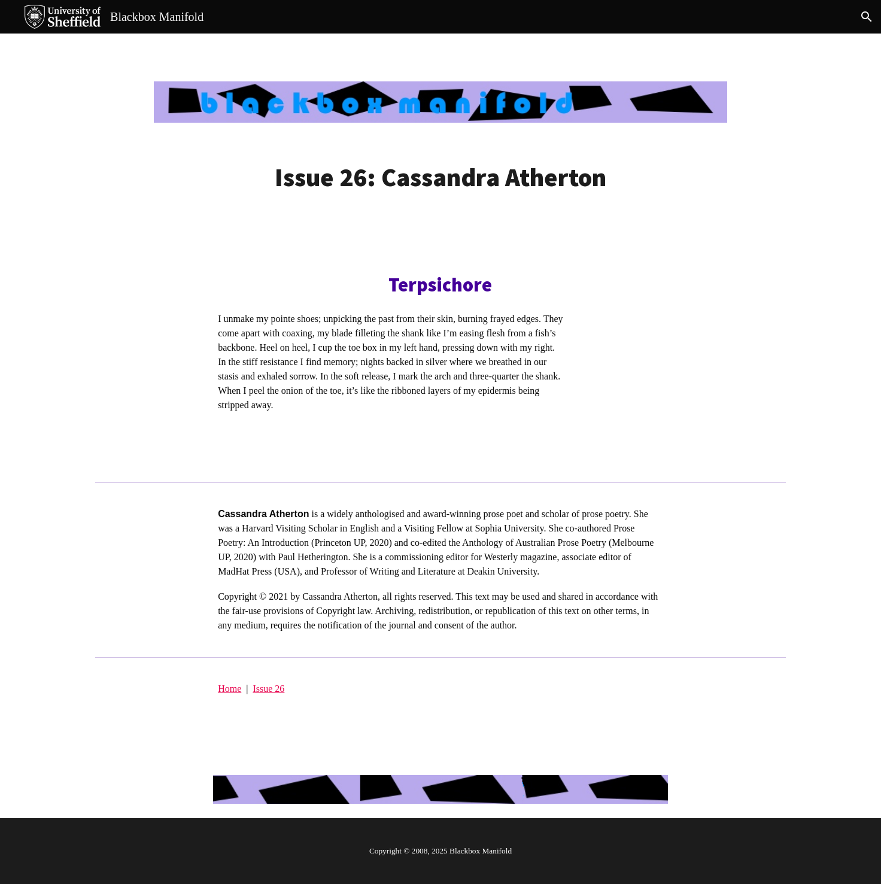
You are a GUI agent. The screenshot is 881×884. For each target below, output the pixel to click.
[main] (440, 177)
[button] (866, 16)
